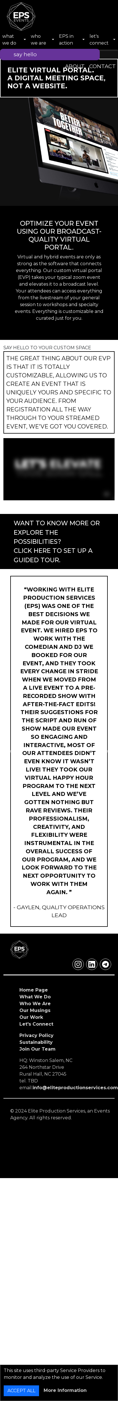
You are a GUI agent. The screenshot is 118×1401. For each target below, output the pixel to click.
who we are (38, 40)
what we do (9, 40)
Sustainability (36, 1042)
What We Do (35, 996)
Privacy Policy (36, 1035)
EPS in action (66, 40)
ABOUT (75, 66)
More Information (65, 1390)
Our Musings (34, 1010)
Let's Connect (36, 1024)
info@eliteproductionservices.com (75, 1087)
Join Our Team (37, 1049)
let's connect (99, 40)
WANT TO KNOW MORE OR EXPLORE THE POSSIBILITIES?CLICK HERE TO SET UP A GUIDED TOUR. (57, 541)
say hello (25, 54)
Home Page (33, 990)
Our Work (31, 1017)
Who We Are (35, 1003)
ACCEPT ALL (21, 1390)
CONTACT (102, 66)
